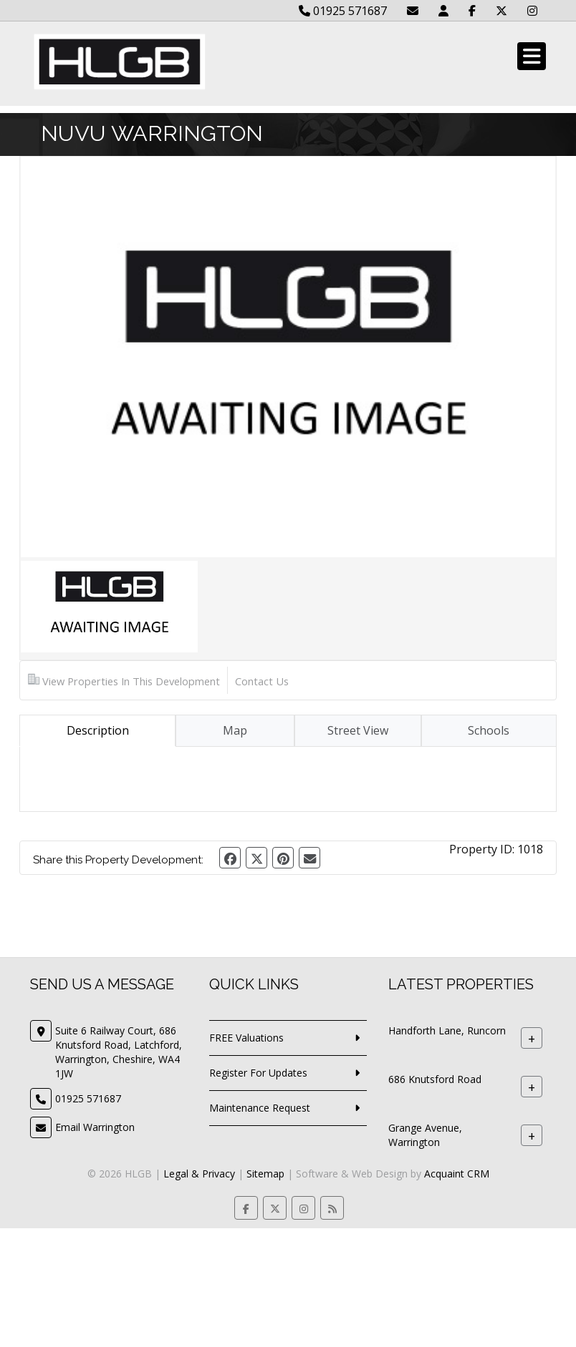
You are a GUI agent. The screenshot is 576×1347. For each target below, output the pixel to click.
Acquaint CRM (456, 1173)
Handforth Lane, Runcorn (447, 1030)
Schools (488, 730)
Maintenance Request (259, 1108)
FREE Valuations (246, 1037)
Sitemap (265, 1173)
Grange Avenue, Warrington (425, 1135)
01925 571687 (343, 11)
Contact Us (262, 681)
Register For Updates (258, 1072)
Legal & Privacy (199, 1173)
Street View (357, 730)
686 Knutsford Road (434, 1079)
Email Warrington (95, 1127)
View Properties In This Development (131, 681)
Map (235, 730)
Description (98, 730)
